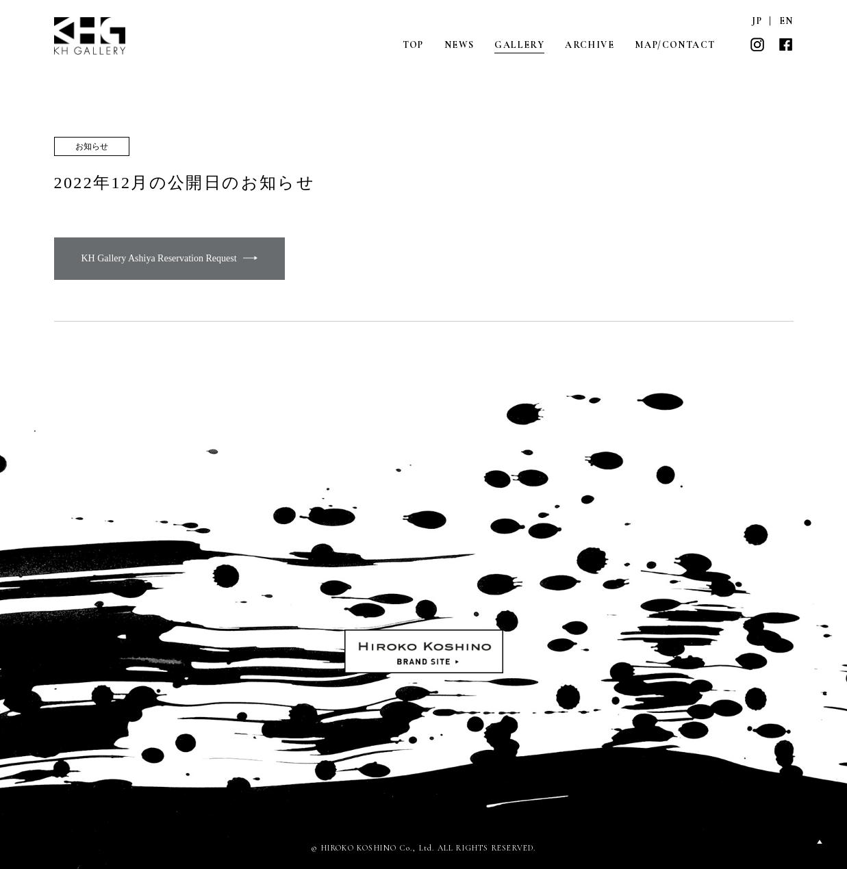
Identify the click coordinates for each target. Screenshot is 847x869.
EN (786, 21)
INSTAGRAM (757, 44)
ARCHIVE (589, 45)
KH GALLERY (90, 36)
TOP (413, 45)
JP (757, 21)
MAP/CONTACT (675, 45)
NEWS (459, 45)
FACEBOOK (786, 44)
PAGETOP (819, 841)
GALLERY (519, 45)
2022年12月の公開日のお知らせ (185, 183)
